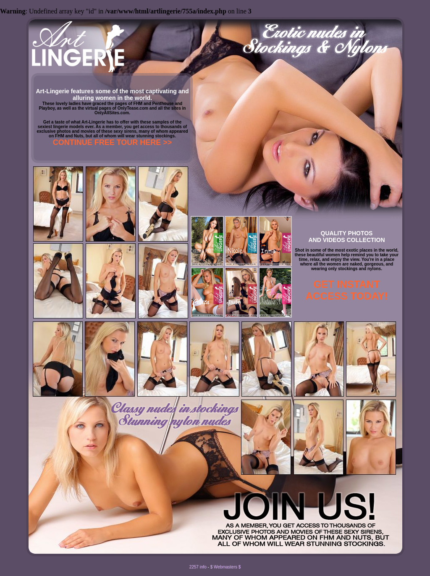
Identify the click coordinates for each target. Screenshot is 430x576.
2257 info (198, 567)
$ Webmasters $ (225, 567)
